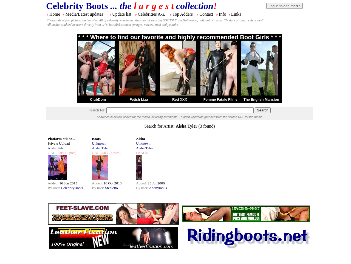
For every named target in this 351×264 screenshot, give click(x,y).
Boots (96, 139)
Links (236, 14)
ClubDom (98, 99)
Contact (206, 14)
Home (54, 14)
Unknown (99, 143)
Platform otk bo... (61, 139)
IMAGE (142, 153)
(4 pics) (115, 153)
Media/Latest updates (84, 14)
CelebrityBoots (72, 188)
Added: (54, 183)
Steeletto (111, 188)
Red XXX (179, 99)
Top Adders (182, 14)
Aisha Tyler (56, 148)
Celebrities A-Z (151, 14)
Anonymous (158, 188)
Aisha (140, 139)
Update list (121, 14)
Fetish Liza (138, 99)
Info (222, 14)
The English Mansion (261, 99)
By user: (54, 188)
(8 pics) (70, 153)
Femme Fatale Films (220, 99)
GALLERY (56, 153)
